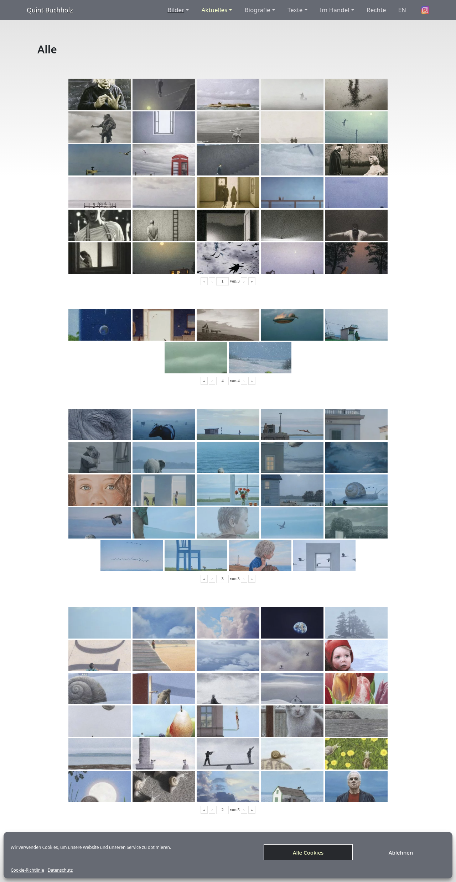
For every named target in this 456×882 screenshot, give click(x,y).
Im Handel (334, 10)
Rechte (376, 10)
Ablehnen (401, 852)
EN (402, 10)
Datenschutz (60, 870)
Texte (294, 10)
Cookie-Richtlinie (27, 870)
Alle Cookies (308, 852)
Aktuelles (214, 10)
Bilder (175, 10)
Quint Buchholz (50, 10)
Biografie (257, 10)
